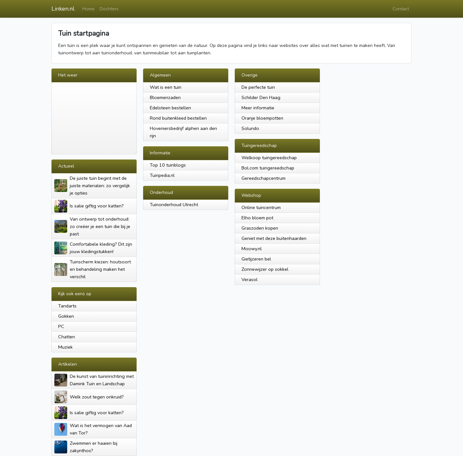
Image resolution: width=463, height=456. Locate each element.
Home (88, 8)
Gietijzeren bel (256, 259)
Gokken (66, 316)
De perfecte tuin (258, 87)
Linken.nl (63, 9)
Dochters (109, 8)
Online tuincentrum (261, 207)
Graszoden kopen (259, 228)
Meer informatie (257, 108)
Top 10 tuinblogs (168, 165)
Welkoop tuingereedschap (269, 157)
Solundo (250, 128)
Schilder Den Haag (260, 97)
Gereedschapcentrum (263, 178)
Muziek (65, 347)
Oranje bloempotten (262, 118)
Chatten (66, 336)
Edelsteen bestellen (170, 108)
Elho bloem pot (257, 217)
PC (61, 326)
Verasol (249, 279)
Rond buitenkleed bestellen (178, 118)
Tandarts (67, 306)
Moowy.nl (251, 248)
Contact (401, 8)
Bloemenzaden (165, 97)
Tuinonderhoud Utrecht (174, 204)
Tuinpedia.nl (162, 175)
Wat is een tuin (165, 87)
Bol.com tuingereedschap (267, 168)
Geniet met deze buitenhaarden (273, 238)
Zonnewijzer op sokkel (264, 269)
